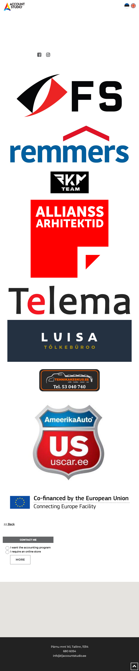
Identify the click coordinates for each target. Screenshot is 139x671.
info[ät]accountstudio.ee (69, 656)
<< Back (9, 524)
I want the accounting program (30, 547)
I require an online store (25, 551)
